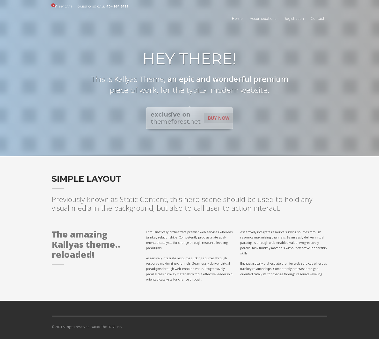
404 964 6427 (117, 6)
